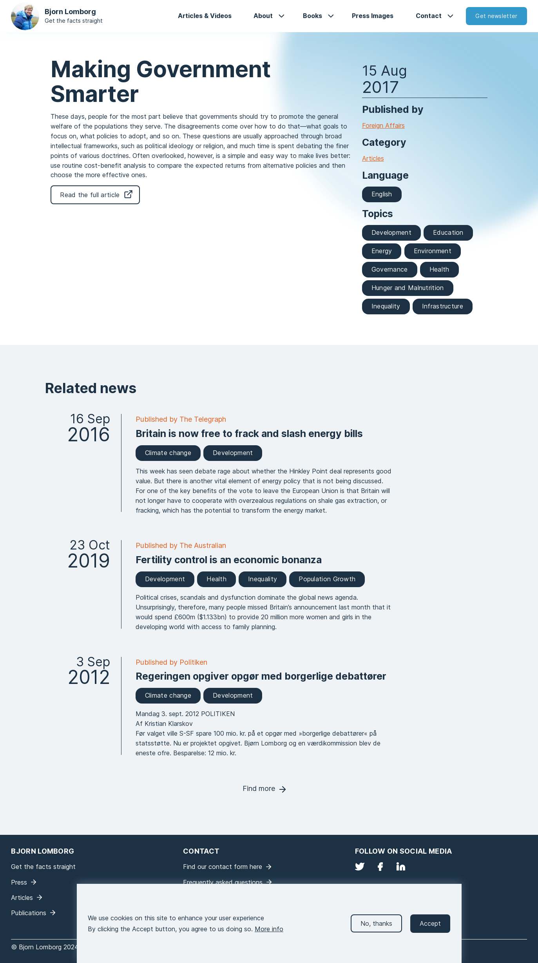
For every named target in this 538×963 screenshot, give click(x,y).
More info (269, 935)
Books (312, 16)
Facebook (380, 866)
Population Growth (327, 579)
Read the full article (90, 195)
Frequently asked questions (223, 882)
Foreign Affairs (383, 125)
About (263, 16)
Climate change (168, 453)
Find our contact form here (222, 867)
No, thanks (376, 930)
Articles (373, 158)
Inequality (385, 306)
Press (19, 882)
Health (439, 269)
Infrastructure (442, 306)
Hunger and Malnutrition (407, 288)
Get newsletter (496, 16)
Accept (430, 930)
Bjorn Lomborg (70, 11)
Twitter (359, 866)
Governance (389, 269)
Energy (381, 251)
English (381, 194)
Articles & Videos (205, 16)
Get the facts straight (74, 20)
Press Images (372, 16)
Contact (429, 16)
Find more (259, 788)
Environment (432, 251)
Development (391, 232)
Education (448, 232)
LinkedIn (401, 866)
